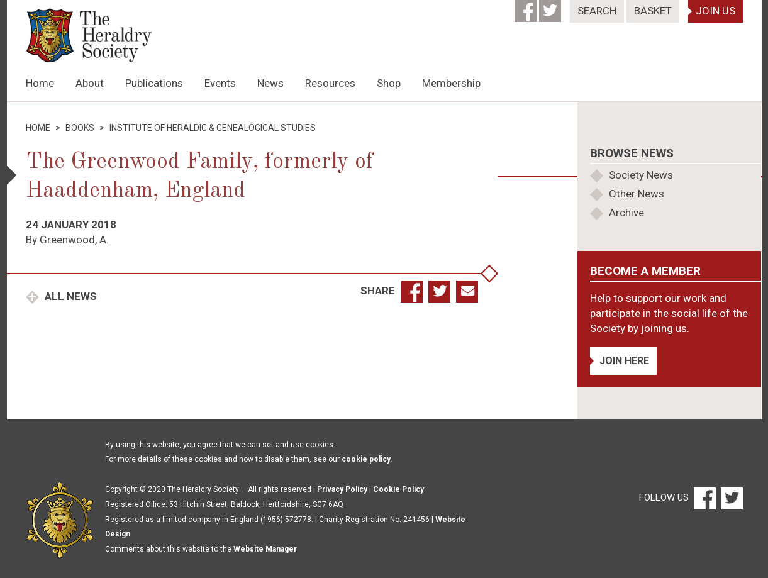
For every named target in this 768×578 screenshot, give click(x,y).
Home (40, 83)
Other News (636, 193)
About (89, 83)
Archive (626, 212)
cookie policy (366, 459)
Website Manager (265, 549)
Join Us (715, 10)
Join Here (624, 361)
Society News (641, 175)
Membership (451, 83)
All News (69, 296)
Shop (389, 83)
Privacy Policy (342, 489)
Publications (154, 83)
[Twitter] (551, 7)
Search (596, 10)
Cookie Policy (398, 489)
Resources (330, 83)
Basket (653, 10)
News (270, 83)
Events (220, 83)
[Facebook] (527, 7)
